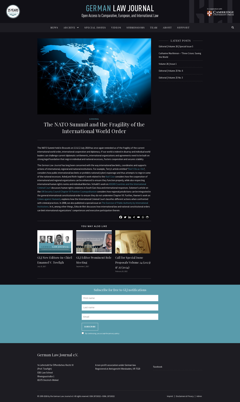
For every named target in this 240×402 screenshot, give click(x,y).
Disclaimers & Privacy (185, 396)
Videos (116, 27)
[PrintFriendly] (147, 217)
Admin (199, 396)
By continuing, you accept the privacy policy (102, 333)
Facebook (157, 366)
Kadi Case (110, 176)
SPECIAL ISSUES (95, 27)
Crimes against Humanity (49, 199)
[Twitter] (125, 217)
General (94, 119)
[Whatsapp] (143, 217)
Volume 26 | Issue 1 (168, 63)
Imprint (170, 396)
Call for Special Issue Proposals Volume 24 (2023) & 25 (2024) (133, 262)
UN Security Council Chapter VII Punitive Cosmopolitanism (69, 191)
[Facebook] (121, 217)
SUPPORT (183, 27)
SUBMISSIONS (136, 27)
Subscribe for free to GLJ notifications (120, 290)
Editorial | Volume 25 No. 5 (171, 77)
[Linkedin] (129, 217)
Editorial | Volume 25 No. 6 (171, 70)
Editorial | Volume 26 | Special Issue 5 (176, 46)
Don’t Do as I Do (136, 169)
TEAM (154, 27)
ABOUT (167, 27)
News (54, 27)
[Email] (138, 217)
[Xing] (134, 217)
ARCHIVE (69, 27)
